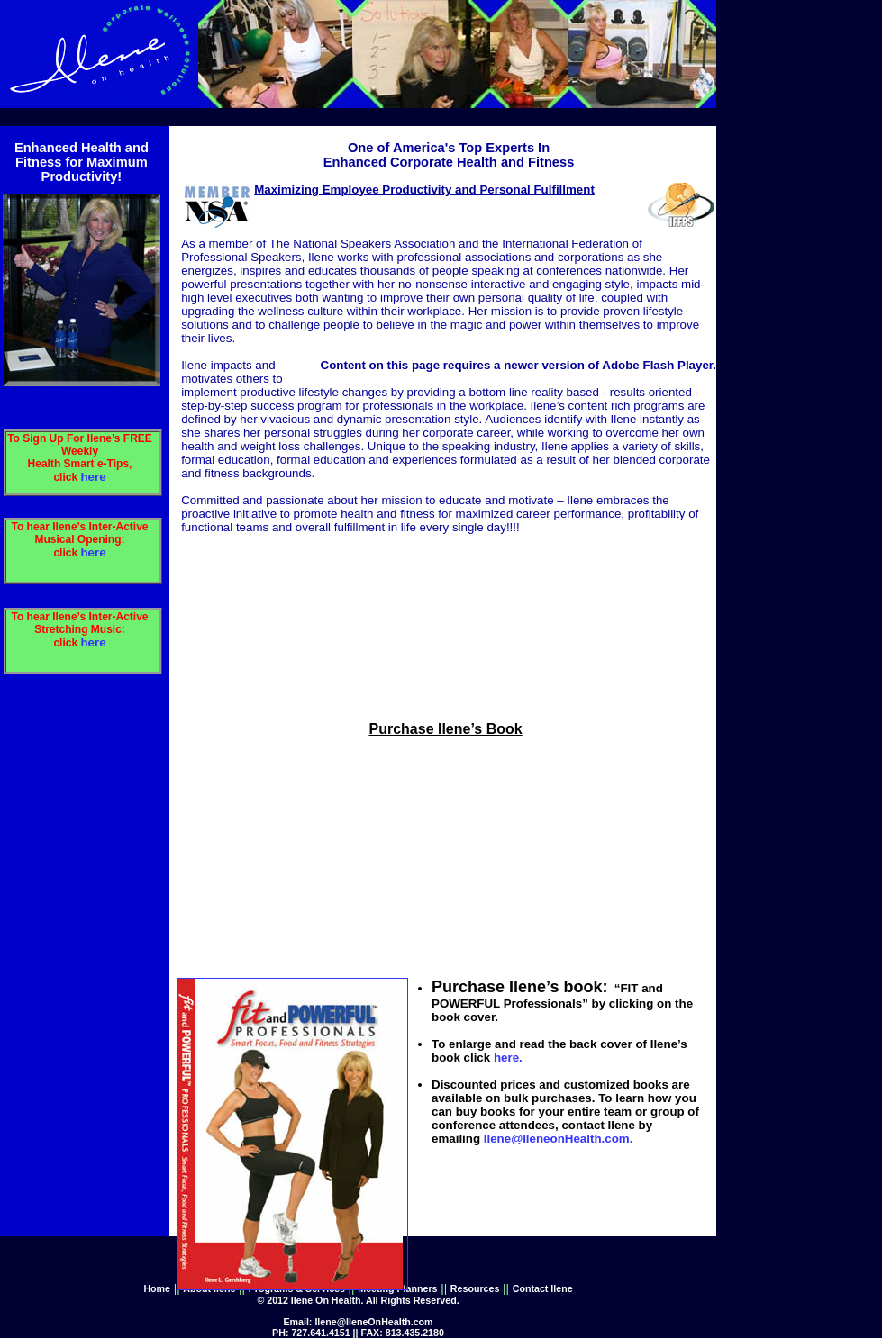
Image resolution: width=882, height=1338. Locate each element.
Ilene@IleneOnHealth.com (373, 1321)
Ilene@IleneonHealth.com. (558, 1138)
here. (508, 1057)
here (92, 477)
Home (156, 1288)
